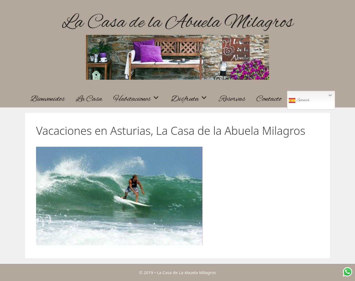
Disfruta (192, 99)
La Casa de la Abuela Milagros (177, 23)
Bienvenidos (48, 99)
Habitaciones (139, 99)
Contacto (269, 99)
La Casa (89, 99)
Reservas (232, 99)
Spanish (299, 100)
